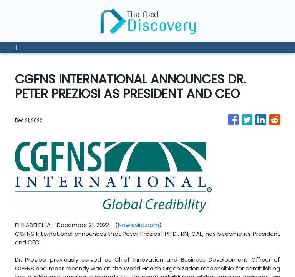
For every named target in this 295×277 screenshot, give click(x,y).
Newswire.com (138, 225)
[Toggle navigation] (15, 47)
